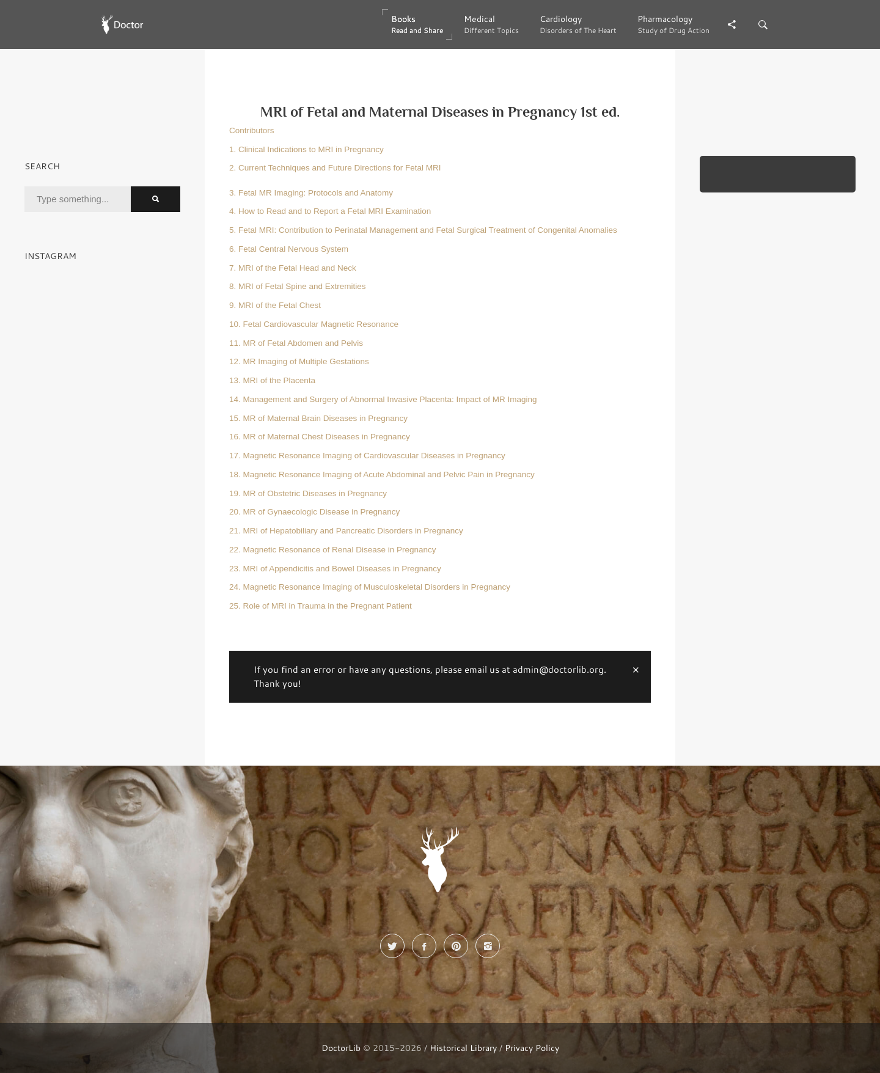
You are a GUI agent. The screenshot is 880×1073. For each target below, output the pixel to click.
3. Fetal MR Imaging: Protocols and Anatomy (311, 192)
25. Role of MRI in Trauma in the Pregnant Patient (320, 605)
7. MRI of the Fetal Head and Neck (292, 268)
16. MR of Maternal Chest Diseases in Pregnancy (319, 436)
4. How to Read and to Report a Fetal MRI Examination (330, 211)
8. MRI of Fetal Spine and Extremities (297, 286)
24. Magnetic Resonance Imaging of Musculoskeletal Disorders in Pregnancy (369, 586)
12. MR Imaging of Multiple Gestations (299, 361)
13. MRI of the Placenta (272, 380)
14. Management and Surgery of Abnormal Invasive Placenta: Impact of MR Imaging (383, 399)
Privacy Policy (532, 1047)
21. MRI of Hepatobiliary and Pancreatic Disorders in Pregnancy (346, 530)
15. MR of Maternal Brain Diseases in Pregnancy (318, 418)
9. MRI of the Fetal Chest (275, 305)
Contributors (251, 130)
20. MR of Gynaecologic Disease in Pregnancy (314, 511)
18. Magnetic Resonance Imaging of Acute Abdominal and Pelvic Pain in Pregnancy (382, 474)
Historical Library (463, 1047)
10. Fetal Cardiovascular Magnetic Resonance (313, 324)
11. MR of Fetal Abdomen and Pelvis (296, 343)
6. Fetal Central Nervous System (288, 249)
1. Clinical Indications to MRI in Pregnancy (306, 149)
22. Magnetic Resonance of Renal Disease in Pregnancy (332, 549)
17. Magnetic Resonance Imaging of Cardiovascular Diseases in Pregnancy (367, 455)
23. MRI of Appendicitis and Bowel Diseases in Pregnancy (335, 568)
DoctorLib (341, 1047)
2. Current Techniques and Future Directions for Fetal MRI (335, 167)
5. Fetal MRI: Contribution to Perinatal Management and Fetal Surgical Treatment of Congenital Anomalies (423, 230)
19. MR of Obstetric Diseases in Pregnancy (308, 493)
